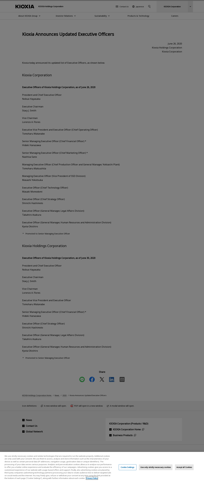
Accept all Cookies (184, 470)
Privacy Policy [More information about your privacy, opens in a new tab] (92, 481)
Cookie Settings (127, 470)
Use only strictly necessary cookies (155, 470)
